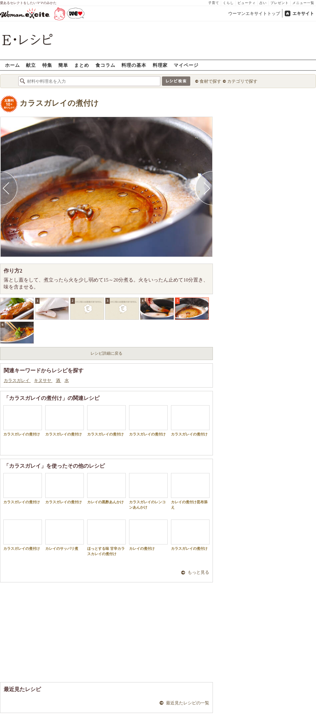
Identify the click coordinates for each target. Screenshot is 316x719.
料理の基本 (133, 65)
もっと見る (198, 572)
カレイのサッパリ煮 (64, 535)
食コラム (105, 65)
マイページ (186, 65)
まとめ (81, 65)
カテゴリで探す (242, 81)
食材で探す (210, 81)
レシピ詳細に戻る (106, 353)
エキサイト (303, 13)
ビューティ (246, 3)
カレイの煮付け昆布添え (190, 491)
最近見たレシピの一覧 (187, 702)
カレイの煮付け (148, 535)
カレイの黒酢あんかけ (106, 488)
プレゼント (279, 3)
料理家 (160, 65)
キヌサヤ (43, 380)
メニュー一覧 (303, 3)
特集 (47, 65)
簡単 (63, 65)
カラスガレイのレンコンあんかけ (148, 491)
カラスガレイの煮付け (59, 103)
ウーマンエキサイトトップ (254, 13)
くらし (228, 3)
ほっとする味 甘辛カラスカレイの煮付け (106, 537)
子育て (213, 3)
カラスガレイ (17, 380)
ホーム (12, 65)
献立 (31, 65)
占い (263, 3)
